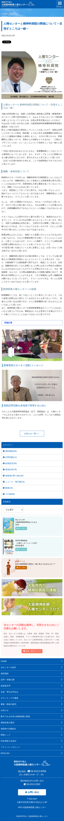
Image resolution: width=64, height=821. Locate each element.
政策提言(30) (10, 463)
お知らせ (5, 710)
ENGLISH (5, 753)
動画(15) (8, 488)
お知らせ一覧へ (31, 433)
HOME (4, 661)
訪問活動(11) (10, 457)
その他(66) (9, 494)
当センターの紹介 (8, 667)
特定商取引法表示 (8, 741)
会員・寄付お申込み (9, 692)
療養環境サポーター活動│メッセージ (23, 365)
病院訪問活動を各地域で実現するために (25, 405)
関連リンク (5, 735)
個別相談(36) (10, 451)
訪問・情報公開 (7, 679)
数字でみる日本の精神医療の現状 (15, 716)
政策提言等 (5, 686)
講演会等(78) (10, 469)
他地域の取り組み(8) (13, 476)
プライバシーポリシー (10, 747)
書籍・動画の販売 (8, 704)
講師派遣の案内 (7, 722)
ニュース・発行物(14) (14, 482)
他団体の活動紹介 (8, 729)
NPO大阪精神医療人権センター (32, 807)
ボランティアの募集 (9, 698)
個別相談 (5, 673)
